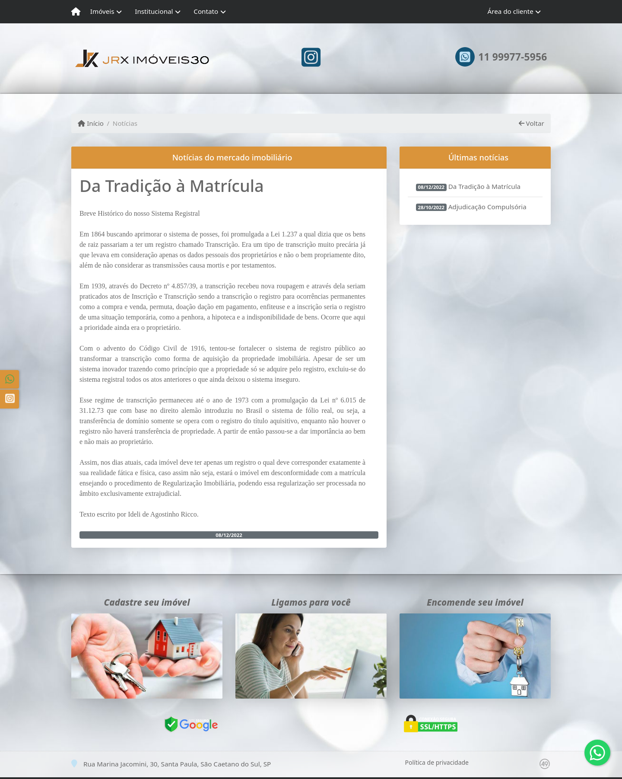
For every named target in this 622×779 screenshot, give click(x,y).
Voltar (531, 123)
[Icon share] (311, 56)
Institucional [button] (154, 11)
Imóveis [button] (102, 11)
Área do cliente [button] (510, 11)
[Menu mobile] (75, 11)
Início (91, 123)
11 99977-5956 (512, 57)
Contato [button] (206, 11)
